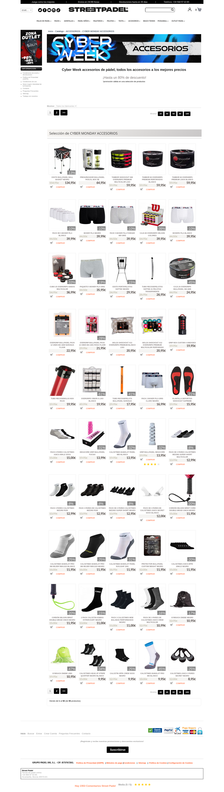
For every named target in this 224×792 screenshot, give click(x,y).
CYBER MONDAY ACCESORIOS (98, 31)
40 (167, 114)
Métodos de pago (114, 763)
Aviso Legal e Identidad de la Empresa (32, 85)
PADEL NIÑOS (84, 21)
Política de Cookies (158, 763)
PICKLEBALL (163, 21)
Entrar (39, 733)
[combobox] (26, 10)
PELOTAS (111, 21)
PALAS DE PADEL (44, 21)
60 (173, 114)
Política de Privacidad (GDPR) (30, 78)
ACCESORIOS (134, 21)
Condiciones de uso (30, 81)
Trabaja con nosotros (30, 96)
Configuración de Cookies (181, 763)
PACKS (57, 21)
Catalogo (59, 31)
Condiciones (129, 763)
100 (187, 114)
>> (63, 112)
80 (180, 114)
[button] (57, 189)
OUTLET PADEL (178, 21)
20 (160, 114)
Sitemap (26, 93)
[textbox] (26, 10)
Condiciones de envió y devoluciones (31, 74)
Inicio (50, 31)
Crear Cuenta (50, 733)
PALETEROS (98, 21)
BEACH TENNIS (149, 21)
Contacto (26, 88)
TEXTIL (122, 21)
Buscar (31, 733)
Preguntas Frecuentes (30, 91)
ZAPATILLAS (69, 21)
